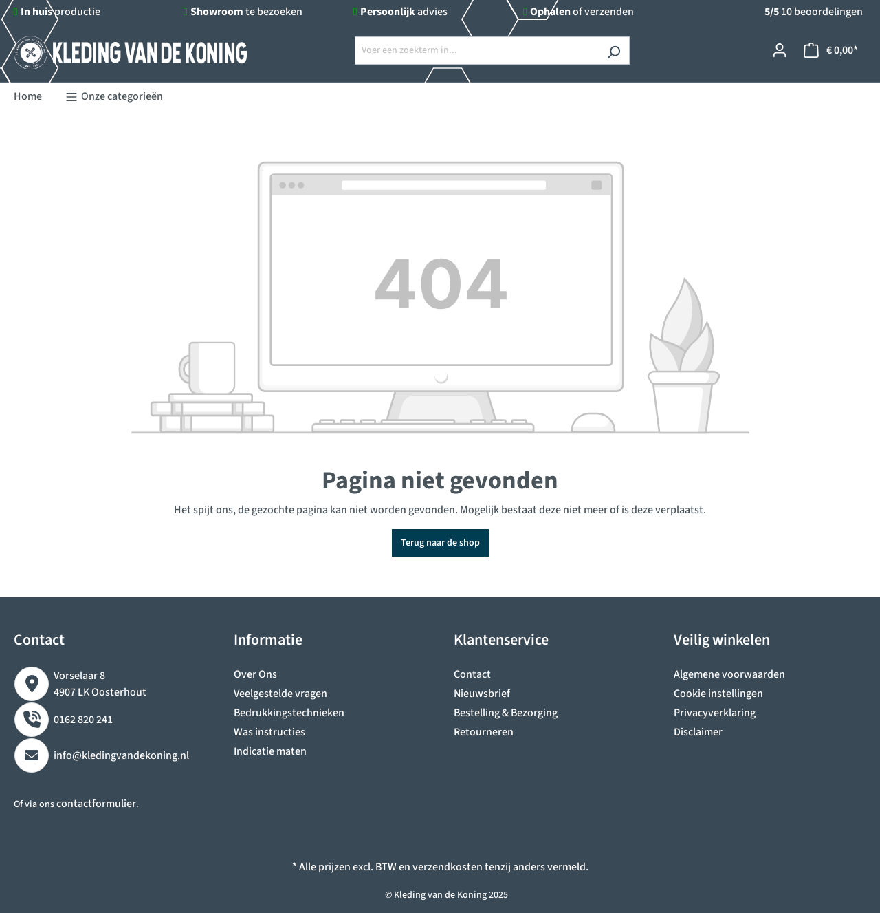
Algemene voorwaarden (729, 674)
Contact (472, 674)
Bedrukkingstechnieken (289, 712)
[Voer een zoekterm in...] (476, 50)
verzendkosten (447, 866)
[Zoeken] (613, 50)
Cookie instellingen (718, 693)
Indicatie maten (270, 751)
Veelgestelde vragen (280, 693)
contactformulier (96, 803)
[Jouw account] (779, 50)
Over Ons (255, 674)
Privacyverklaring (715, 712)
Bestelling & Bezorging (506, 712)
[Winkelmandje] (830, 50)
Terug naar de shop (440, 543)
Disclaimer (698, 732)
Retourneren (484, 732)
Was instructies (269, 732)
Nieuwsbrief (482, 693)
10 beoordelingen (813, 11)
